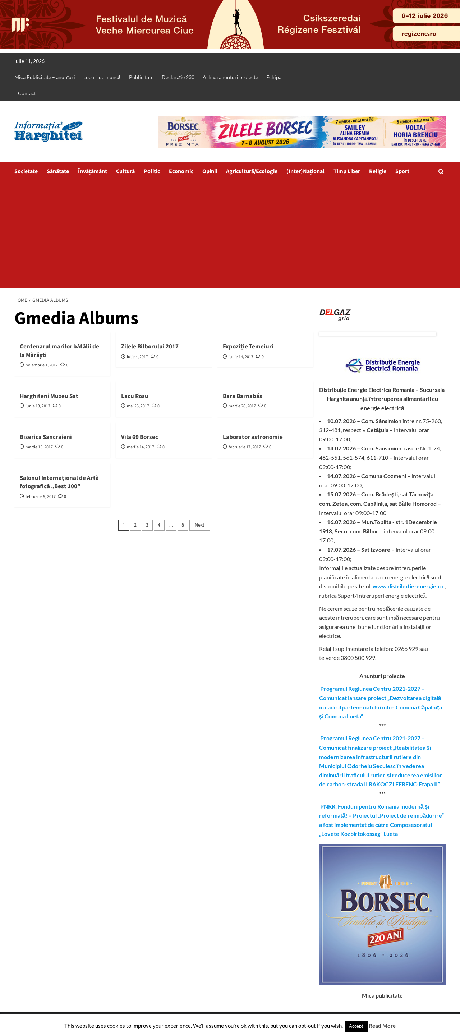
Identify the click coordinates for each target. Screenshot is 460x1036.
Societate (26, 171)
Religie (377, 171)
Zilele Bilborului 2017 (150, 346)
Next (199, 525)
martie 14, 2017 (140, 447)
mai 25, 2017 (138, 406)
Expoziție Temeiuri (248, 346)
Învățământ (92, 171)
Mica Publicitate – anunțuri (44, 77)
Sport (402, 171)
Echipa (273, 77)
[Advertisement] (230, 234)
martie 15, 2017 (39, 447)
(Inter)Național (305, 171)
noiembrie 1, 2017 (42, 365)
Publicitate (141, 77)
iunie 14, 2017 (241, 357)
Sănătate (58, 171)
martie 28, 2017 (242, 406)
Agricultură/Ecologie (251, 171)
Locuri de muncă (102, 77)
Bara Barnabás (242, 396)
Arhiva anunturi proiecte (230, 77)
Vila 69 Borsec (139, 437)
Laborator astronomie (253, 437)
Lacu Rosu (134, 396)
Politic (152, 171)
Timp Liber (347, 171)
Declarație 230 (178, 77)
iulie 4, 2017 (137, 357)
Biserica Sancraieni (46, 437)
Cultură (125, 171)
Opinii (209, 171)
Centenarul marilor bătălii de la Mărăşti (59, 351)
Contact (27, 93)
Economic (181, 171)
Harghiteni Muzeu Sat (49, 396)
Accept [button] (356, 1026)
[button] (441, 171)
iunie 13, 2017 (38, 406)
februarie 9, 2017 (41, 497)
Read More (382, 1025)
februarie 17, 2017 (245, 447)
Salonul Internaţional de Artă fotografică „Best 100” (59, 482)
